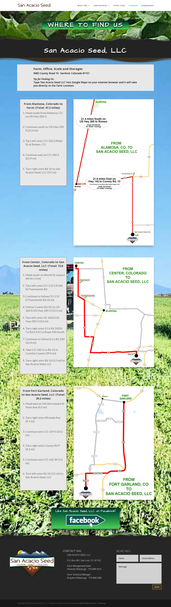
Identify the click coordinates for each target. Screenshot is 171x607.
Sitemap (102, 603)
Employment (148, 6)
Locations (133, 6)
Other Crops (119, 6)
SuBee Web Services (88, 603)
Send (156, 587)
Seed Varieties (100, 6)
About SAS (82, 6)
